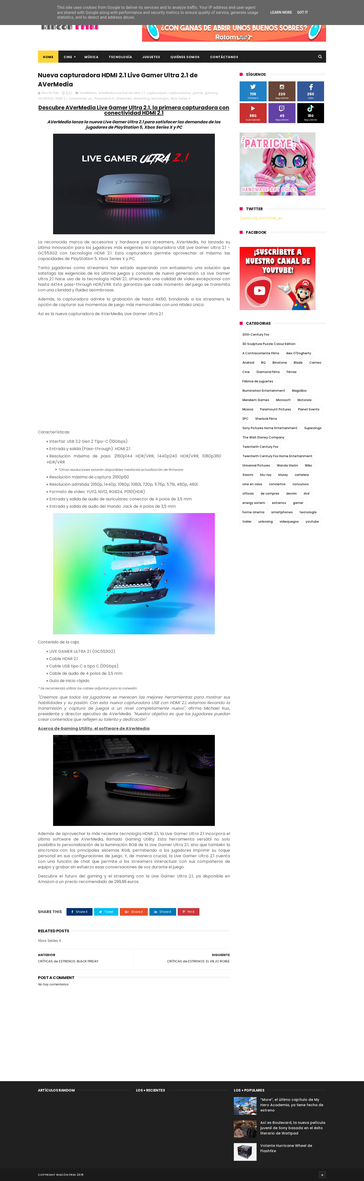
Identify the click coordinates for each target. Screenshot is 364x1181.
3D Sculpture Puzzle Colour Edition (268, 344)
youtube (312, 521)
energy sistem (253, 503)
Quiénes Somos (185, 57)
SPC (245, 418)
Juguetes (151, 57)
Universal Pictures (256, 465)
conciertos (277, 484)
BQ (263, 362)
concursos (300, 484)
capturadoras (180, 93)
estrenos (279, 503)
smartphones (282, 512)
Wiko (308, 465)
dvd (306, 493)
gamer (197, 93)
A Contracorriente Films (260, 353)
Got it (302, 12)
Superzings (313, 428)
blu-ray (265, 475)
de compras (270, 493)
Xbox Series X (180, 98)
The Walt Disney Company (263, 437)
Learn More (281, 12)
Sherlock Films (266, 418)
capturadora (157, 93)
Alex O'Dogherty (298, 353)
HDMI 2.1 (61, 98)
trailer (247, 521)
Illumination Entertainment (263, 390)
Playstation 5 (104, 98)
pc (90, 98)
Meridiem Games (255, 400)
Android (248, 362)
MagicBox (299, 390)
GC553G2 (46, 98)
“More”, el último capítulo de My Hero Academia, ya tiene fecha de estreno (291, 1105)
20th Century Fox (255, 334)
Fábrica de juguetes (257, 381)
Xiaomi (247, 475)
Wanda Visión (287, 465)
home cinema (253, 512)
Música (91, 57)
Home (48, 57)
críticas (248, 493)
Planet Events (309, 409)
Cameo (315, 362)
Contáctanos (224, 57)
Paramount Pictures (275, 409)
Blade (298, 362)
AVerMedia (88, 93)
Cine (68, 57)
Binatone (279, 362)
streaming (141, 98)
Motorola (304, 400)
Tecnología (120, 57)
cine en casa (252, 484)
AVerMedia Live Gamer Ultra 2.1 (121, 93)
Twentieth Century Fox (260, 447)
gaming (211, 93)
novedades (78, 98)
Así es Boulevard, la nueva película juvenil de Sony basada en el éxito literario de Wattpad (292, 1128)
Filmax (292, 372)
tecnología (160, 98)
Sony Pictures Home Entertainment (270, 428)
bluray (283, 475)
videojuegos (289, 521)
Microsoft (283, 400)
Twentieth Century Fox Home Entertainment (277, 456)
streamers (124, 98)
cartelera (302, 475)
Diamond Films (268, 372)
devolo (291, 493)
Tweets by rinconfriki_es (261, 218)
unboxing (265, 521)
